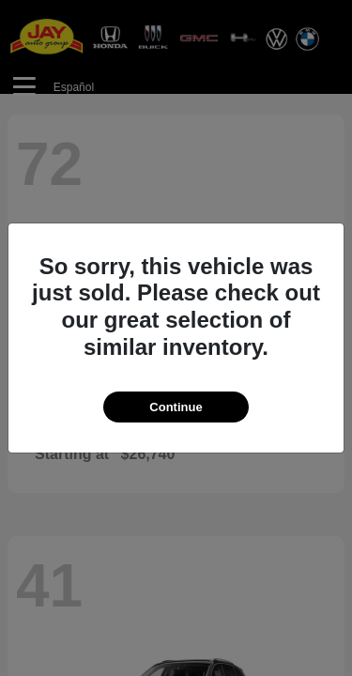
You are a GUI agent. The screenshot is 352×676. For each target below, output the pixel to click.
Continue (175, 407)
